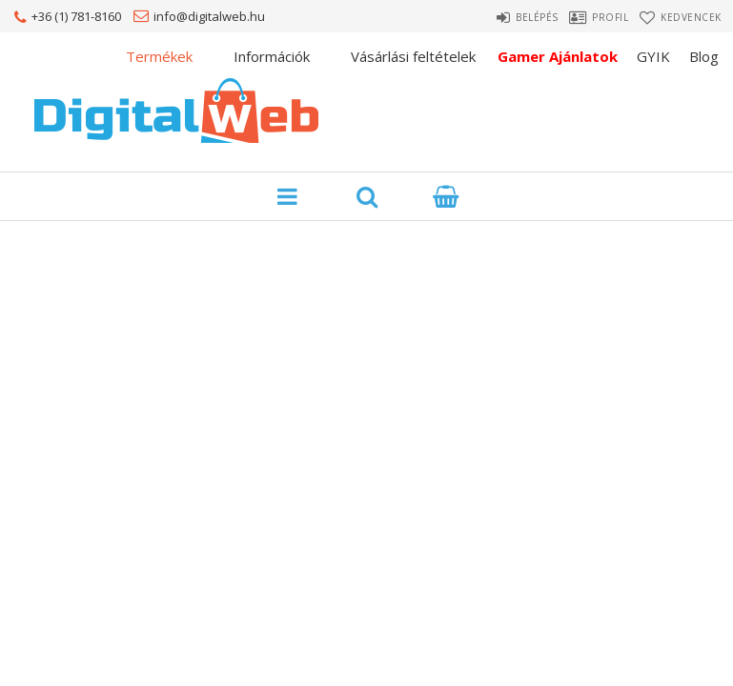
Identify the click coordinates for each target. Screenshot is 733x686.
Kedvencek (693, 17)
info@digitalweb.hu (209, 16)
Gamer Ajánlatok (558, 56)
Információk (272, 56)
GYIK (653, 56)
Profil (595, 17)
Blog (704, 56)
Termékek (159, 56)
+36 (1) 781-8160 (76, 16)
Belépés (503, 17)
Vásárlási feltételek (413, 56)
